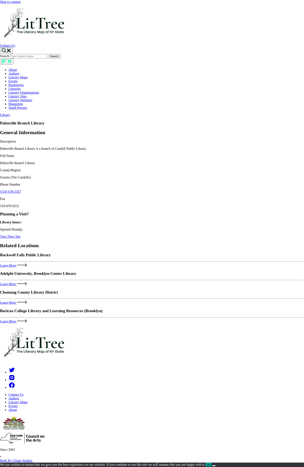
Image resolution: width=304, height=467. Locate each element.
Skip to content (10, 2)
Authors (13, 73)
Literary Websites (20, 100)
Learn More (13, 265)
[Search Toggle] (6, 50)
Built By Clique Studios (16, 460)
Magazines (15, 104)
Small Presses (17, 107)
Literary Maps (18, 77)
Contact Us (7, 45)
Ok (208, 464)
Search (4, 56)
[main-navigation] (7, 61)
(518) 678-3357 (10, 191)
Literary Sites (17, 96)
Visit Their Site (10, 236)
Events (13, 81)
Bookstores (16, 85)
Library (5, 115)
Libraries (14, 88)
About (12, 70)
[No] (214, 465)
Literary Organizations (23, 92)
